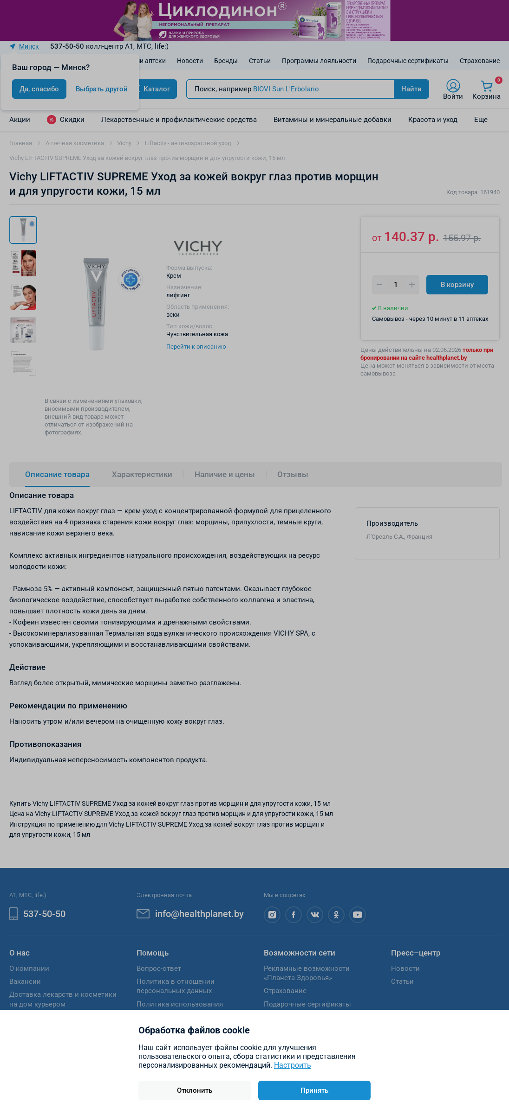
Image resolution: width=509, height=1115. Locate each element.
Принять (314, 1090)
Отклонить (194, 1090)
